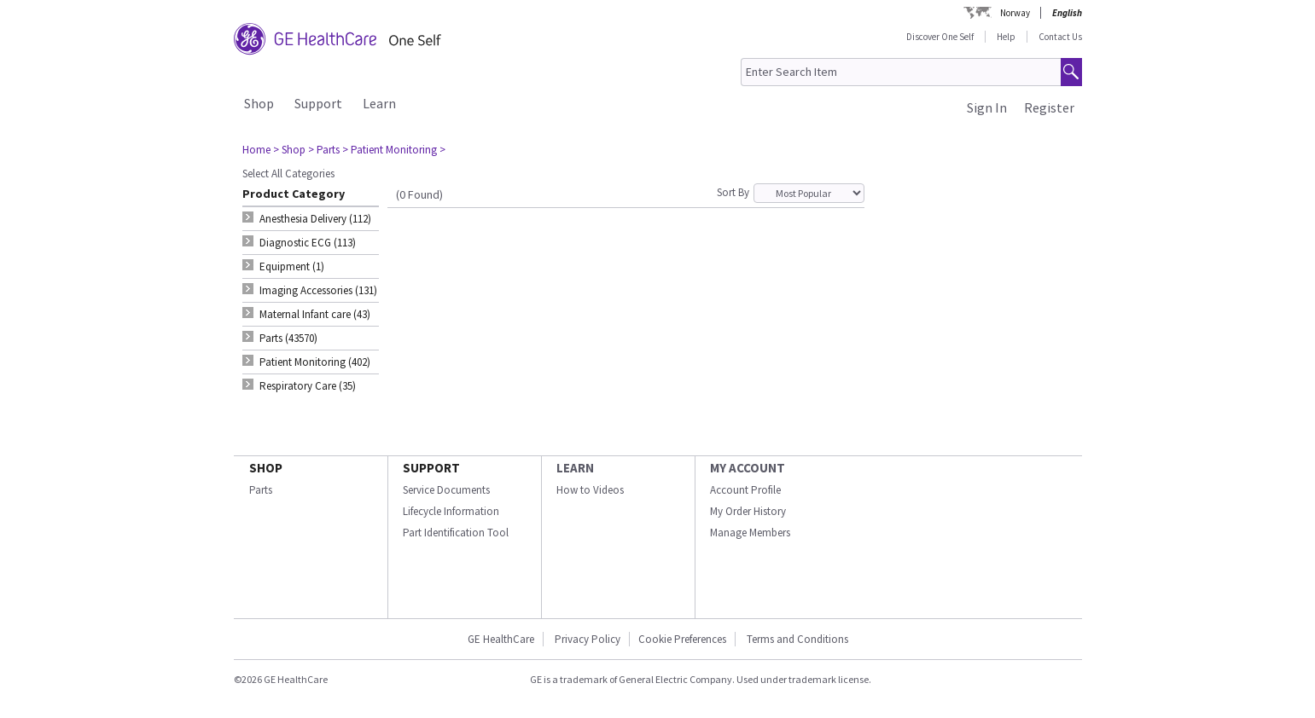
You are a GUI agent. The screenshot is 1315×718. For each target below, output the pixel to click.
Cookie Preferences (682, 639)
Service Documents (446, 490)
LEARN (575, 468)
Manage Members (750, 532)
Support (318, 103)
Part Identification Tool (456, 532)
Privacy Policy (586, 639)
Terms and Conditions (797, 639)
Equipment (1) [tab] (291, 266)
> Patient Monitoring (389, 149)
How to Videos (590, 490)
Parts (260, 490)
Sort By (733, 192)
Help (1006, 37)
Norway (1015, 13)
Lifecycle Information (451, 511)
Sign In (987, 107)
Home (256, 149)
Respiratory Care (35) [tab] (307, 386)
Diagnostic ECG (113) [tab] (307, 242)
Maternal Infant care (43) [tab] (314, 314)
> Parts (324, 149)
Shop (259, 103)
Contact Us (1060, 37)
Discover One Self (940, 37)
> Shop (289, 149)
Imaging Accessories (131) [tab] (318, 290)
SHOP (265, 468)
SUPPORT (431, 468)
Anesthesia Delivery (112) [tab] (315, 218)
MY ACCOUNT (747, 468)
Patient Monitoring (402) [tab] (314, 362)
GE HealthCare (501, 639)
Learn (379, 103)
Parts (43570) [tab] (288, 338)
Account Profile (745, 490)
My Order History (748, 511)
